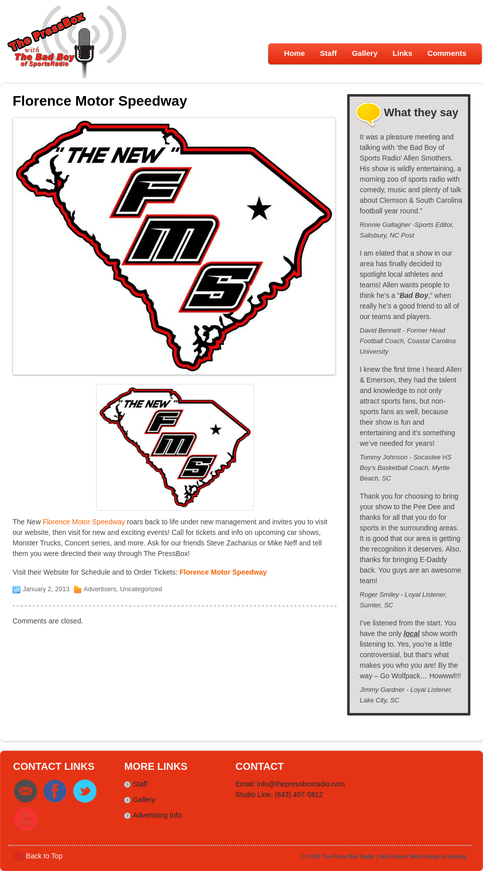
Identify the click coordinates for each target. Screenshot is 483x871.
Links (402, 53)
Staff (328, 53)
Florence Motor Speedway (84, 522)
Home (294, 53)
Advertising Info (157, 815)
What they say (421, 112)
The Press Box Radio (348, 856)
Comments (446, 53)
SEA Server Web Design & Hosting (422, 856)
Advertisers (100, 589)
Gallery (364, 53)
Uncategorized (141, 589)
